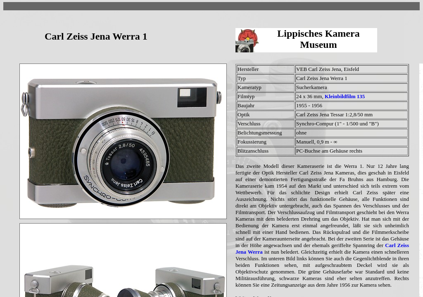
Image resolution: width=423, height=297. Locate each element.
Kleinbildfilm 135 (345, 96)
